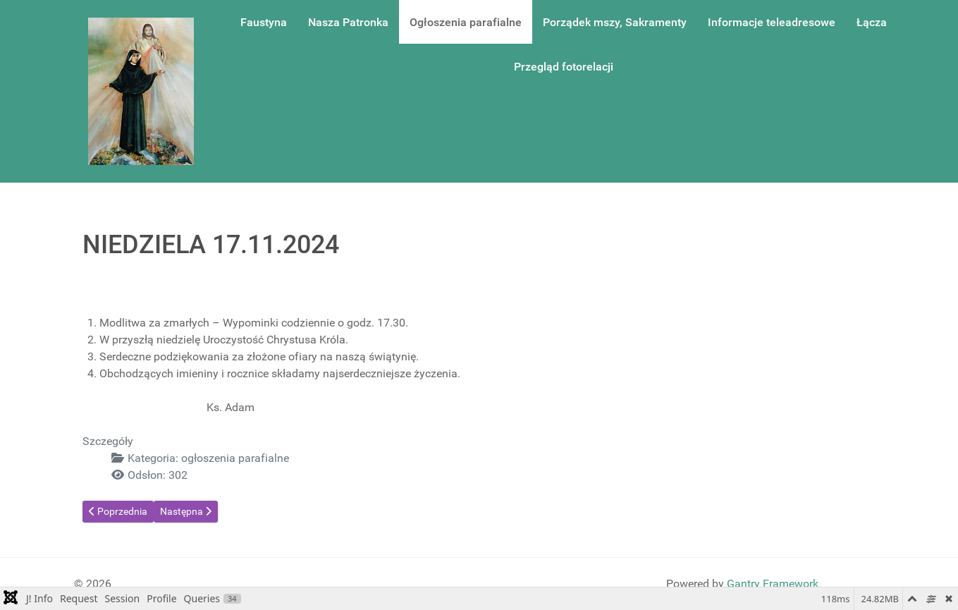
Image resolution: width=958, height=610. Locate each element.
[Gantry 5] (141, 91)
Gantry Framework (772, 583)
